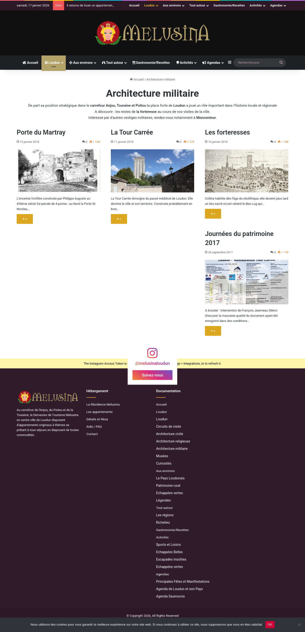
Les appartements (99, 412)
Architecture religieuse (173, 441)
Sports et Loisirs (168, 545)
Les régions (165, 515)
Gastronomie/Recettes (229, 5)
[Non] (299, 624)
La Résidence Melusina (103, 404)
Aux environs (172, 5)
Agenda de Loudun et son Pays (179, 589)
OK (270, 624)
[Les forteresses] (246, 171)
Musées (162, 456)
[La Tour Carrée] (152, 171)
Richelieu (163, 522)
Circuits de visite (168, 426)
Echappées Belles (169, 552)
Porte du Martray (41, 132)
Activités (256, 5)
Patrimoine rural (168, 485)
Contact (92, 434)
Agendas (276, 5)
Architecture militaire (172, 449)
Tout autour (197, 5)
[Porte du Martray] (58, 171)
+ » (25, 219)
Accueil (134, 5)
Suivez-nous (152, 375)
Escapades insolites (171, 559)
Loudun (149, 5)
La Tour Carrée (132, 132)
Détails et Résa (97, 419)
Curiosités (163, 463)
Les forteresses (227, 132)
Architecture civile (169, 434)
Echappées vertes (169, 493)
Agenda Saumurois (170, 596)
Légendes (163, 500)
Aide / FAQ (94, 426)
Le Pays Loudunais (170, 478)
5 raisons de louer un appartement (90, 5)
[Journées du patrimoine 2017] (246, 282)
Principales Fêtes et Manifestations (182, 581)
